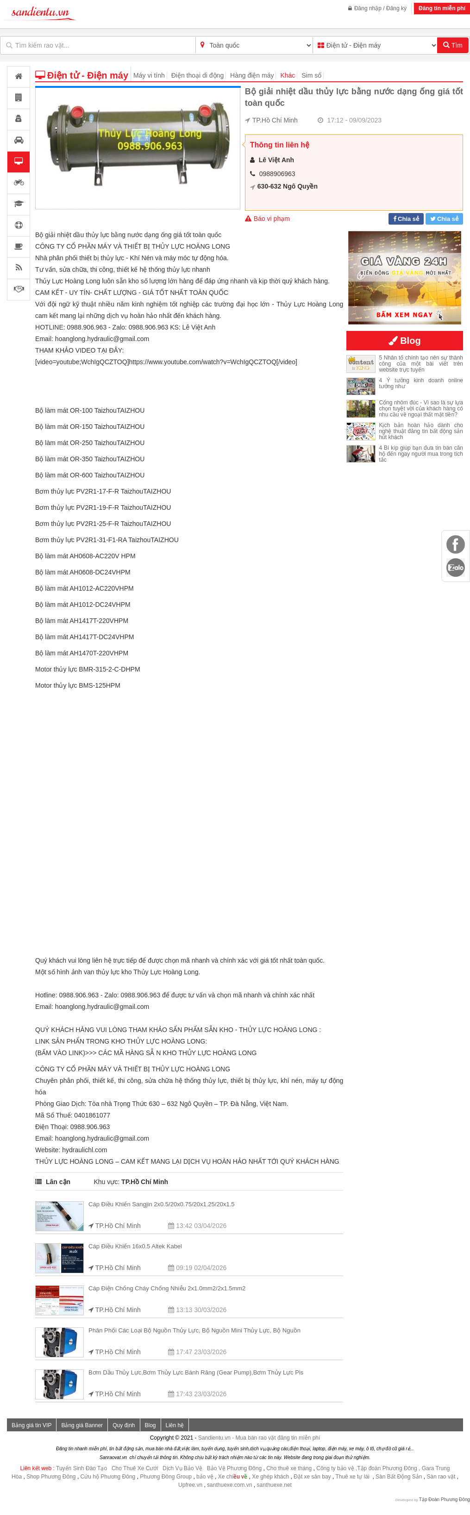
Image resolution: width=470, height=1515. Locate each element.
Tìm (453, 45)
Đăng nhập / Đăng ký (377, 8)
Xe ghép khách (270, 1476)
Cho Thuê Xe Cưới (135, 1468)
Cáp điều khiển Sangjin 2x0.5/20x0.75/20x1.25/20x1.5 (161, 1204)
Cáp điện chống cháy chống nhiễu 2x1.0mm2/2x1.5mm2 (166, 1288)
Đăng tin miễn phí (442, 8)
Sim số (311, 75)
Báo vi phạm (267, 218)
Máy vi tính (149, 75)
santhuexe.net (274, 1485)
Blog (150, 1425)
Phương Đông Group (165, 1476)
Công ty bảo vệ (335, 1468)
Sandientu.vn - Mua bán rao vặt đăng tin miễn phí (259, 1438)
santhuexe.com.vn (229, 1485)
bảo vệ (205, 1476)
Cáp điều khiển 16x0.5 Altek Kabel (135, 1246)
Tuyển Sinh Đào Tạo (81, 1468)
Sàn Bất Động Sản (399, 1476)
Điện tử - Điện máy (81, 75)
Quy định (124, 1425)
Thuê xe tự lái (353, 1476)
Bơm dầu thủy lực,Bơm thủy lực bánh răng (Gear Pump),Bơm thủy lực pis (195, 1372)
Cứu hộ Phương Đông (108, 1476)
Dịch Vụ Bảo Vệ (182, 1468)
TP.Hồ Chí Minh (275, 120)
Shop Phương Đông (50, 1476)
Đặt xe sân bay (312, 1476)
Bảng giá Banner (82, 1425)
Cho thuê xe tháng (289, 1468)
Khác (287, 75)
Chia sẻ (408, 219)
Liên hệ (175, 1425)
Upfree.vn (190, 1485)
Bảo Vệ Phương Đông (234, 1468)
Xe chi (225, 1476)
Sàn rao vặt (442, 1476)
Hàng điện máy (252, 75)
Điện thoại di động (197, 75)
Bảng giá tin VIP (31, 1425)
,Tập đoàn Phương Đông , (388, 1468)
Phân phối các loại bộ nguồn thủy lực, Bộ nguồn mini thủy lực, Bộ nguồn (194, 1330)
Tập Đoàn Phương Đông (444, 1499)
